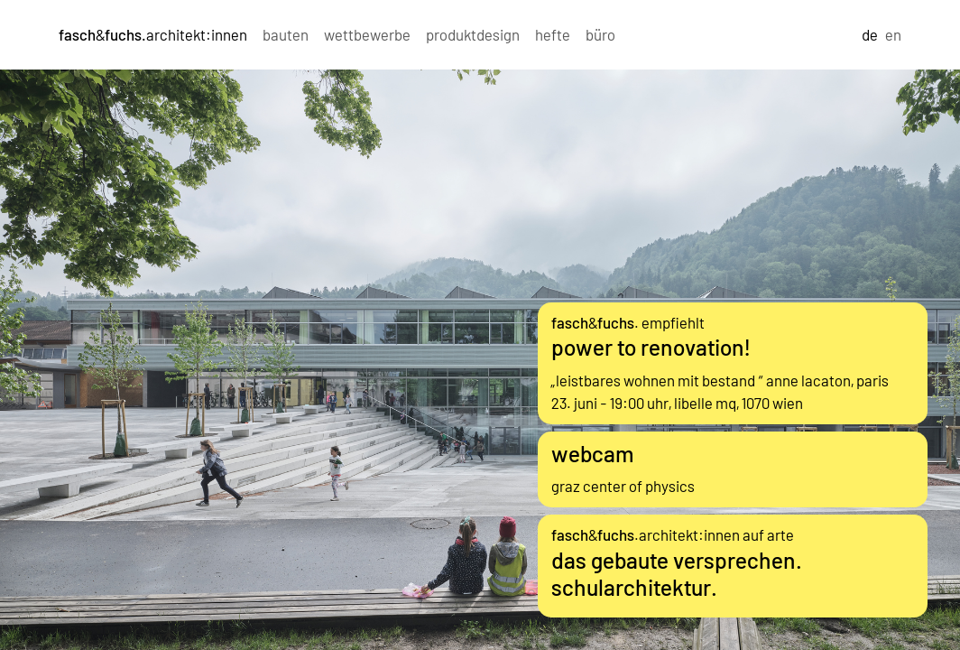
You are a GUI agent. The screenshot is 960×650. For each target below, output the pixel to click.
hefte (552, 34)
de (870, 34)
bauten (286, 34)
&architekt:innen (153, 34)
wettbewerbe (367, 34)
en (893, 34)
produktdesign (473, 34)
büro (600, 34)
